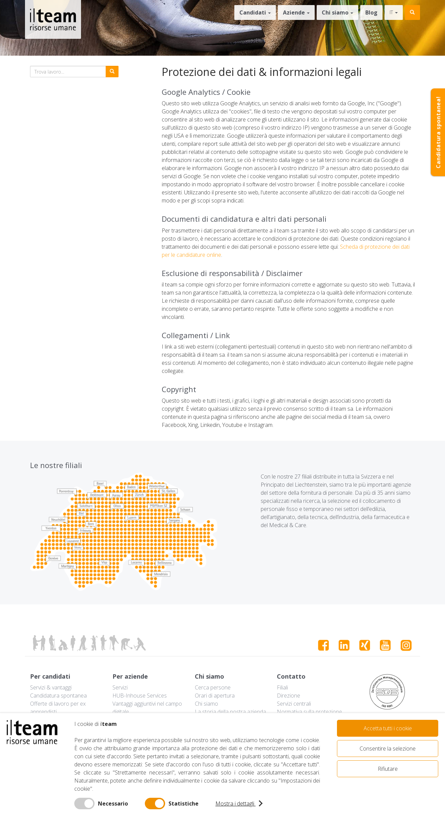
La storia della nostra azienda (230, 711)
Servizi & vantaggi (51, 687)
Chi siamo (337, 12)
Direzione (288, 695)
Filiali (282, 687)
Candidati (255, 12)
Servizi (120, 687)
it (394, 12)
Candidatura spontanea (58, 695)
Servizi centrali (294, 703)
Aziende (296, 12)
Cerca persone (213, 687)
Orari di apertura (215, 695)
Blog (371, 12)
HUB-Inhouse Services (139, 695)
